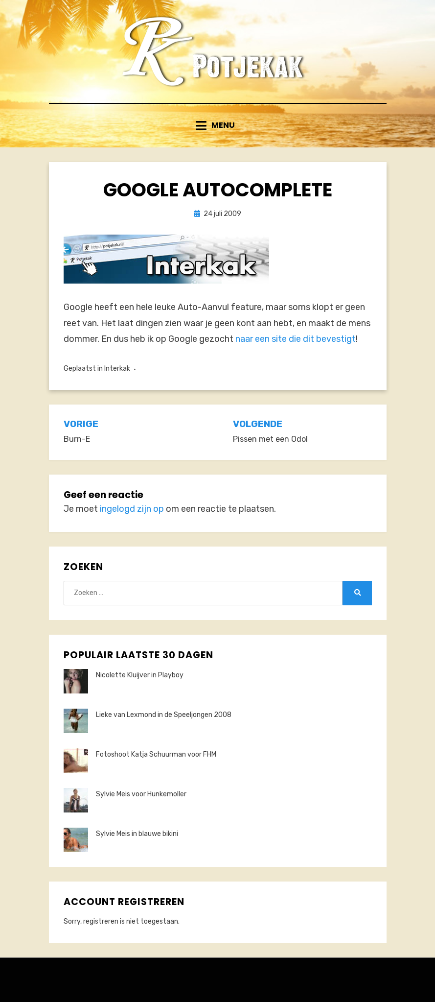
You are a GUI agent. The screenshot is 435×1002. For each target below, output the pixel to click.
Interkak (117, 368)
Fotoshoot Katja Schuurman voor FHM (156, 754)
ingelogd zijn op (132, 508)
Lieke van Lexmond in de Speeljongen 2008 (163, 715)
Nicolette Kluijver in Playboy (139, 675)
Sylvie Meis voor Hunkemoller (141, 794)
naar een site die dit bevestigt (295, 339)
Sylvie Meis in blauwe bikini (137, 834)
